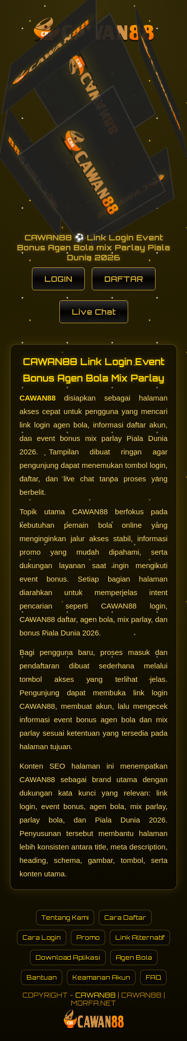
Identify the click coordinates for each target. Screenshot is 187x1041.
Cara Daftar (125, 917)
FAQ (153, 977)
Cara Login (41, 937)
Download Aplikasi (67, 957)
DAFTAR (123, 279)
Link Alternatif (140, 937)
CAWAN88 (37, 398)
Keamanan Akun (101, 977)
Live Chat (94, 312)
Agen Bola (134, 957)
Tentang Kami (65, 917)
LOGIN (58, 279)
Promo (88, 937)
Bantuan (41, 977)
